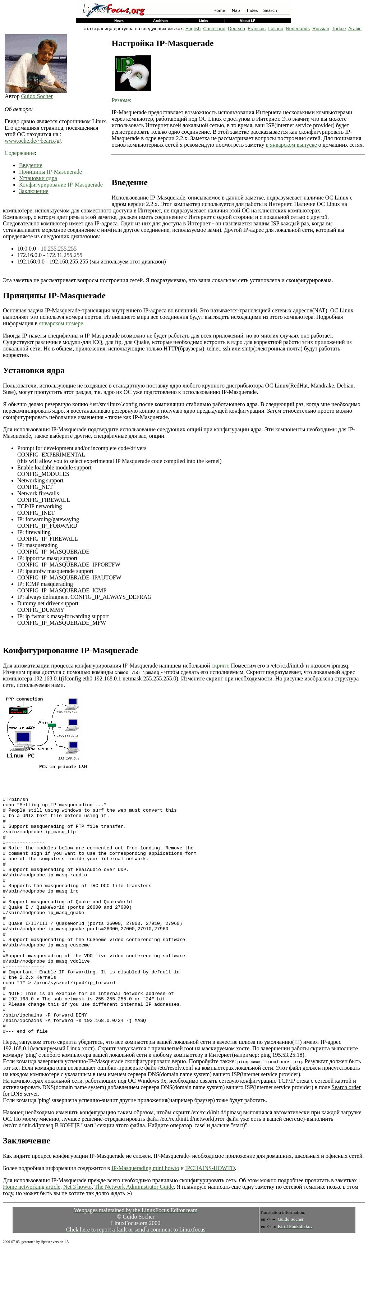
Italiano (275, 28)
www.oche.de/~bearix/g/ (33, 141)
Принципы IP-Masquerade (50, 172)
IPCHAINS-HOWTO (210, 1217)
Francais (257, 28)
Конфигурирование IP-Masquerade (61, 185)
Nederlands (298, 28)
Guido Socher (37, 96)
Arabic (355, 28)
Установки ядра (38, 178)
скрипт (220, 665)
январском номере (61, 323)
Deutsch (236, 28)
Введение (30, 165)
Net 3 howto (77, 1235)
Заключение (34, 191)
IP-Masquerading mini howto (145, 1217)
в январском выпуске (291, 145)
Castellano (214, 28)
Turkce (339, 28)
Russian (320, 28)
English (193, 28)
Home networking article (31, 1235)
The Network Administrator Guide (134, 1235)
